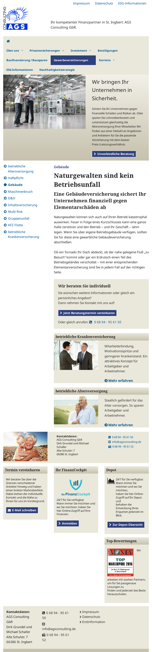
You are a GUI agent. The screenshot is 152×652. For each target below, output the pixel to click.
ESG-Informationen (132, 3)
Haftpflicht (15, 178)
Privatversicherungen (45, 50)
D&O (11, 198)
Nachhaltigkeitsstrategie (57, 70)
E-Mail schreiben (22, 510)
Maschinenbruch (20, 191)
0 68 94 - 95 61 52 (120, 446)
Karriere (105, 60)
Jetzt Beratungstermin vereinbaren (87, 313)
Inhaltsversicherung (22, 205)
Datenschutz (104, 3)
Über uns (12, 50)
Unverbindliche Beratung (114, 154)
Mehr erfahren (120, 380)
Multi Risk (15, 211)
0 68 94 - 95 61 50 (105, 322)
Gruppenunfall (18, 218)
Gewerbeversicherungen (71, 60)
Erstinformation (93, 622)
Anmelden (68, 523)
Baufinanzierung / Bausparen (26, 60)
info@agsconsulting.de (124, 442)
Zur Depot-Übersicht (126, 525)
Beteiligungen (108, 50)
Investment (79, 50)
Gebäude (15, 185)
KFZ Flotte (15, 225)
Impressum (81, 3)
